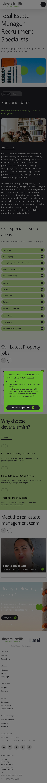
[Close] (41, 372)
